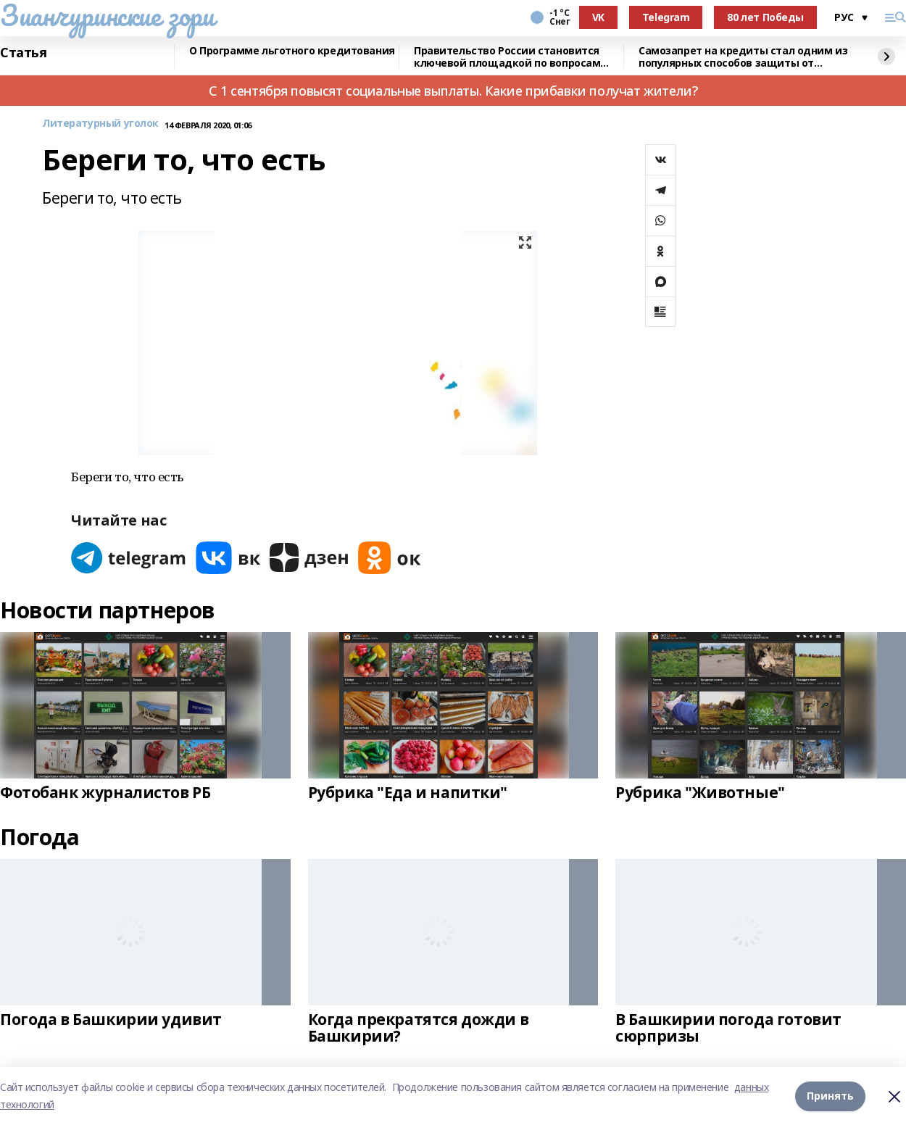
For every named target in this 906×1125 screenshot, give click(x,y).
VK (598, 17)
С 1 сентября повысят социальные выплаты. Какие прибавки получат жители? (453, 90)
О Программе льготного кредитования (292, 51)
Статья (23, 53)
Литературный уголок (100, 123)
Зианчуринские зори (107, 15)
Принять (830, 1096)
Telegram (666, 17)
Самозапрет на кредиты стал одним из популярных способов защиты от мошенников (743, 57)
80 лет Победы (765, 17)
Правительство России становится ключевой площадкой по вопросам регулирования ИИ (507, 57)
